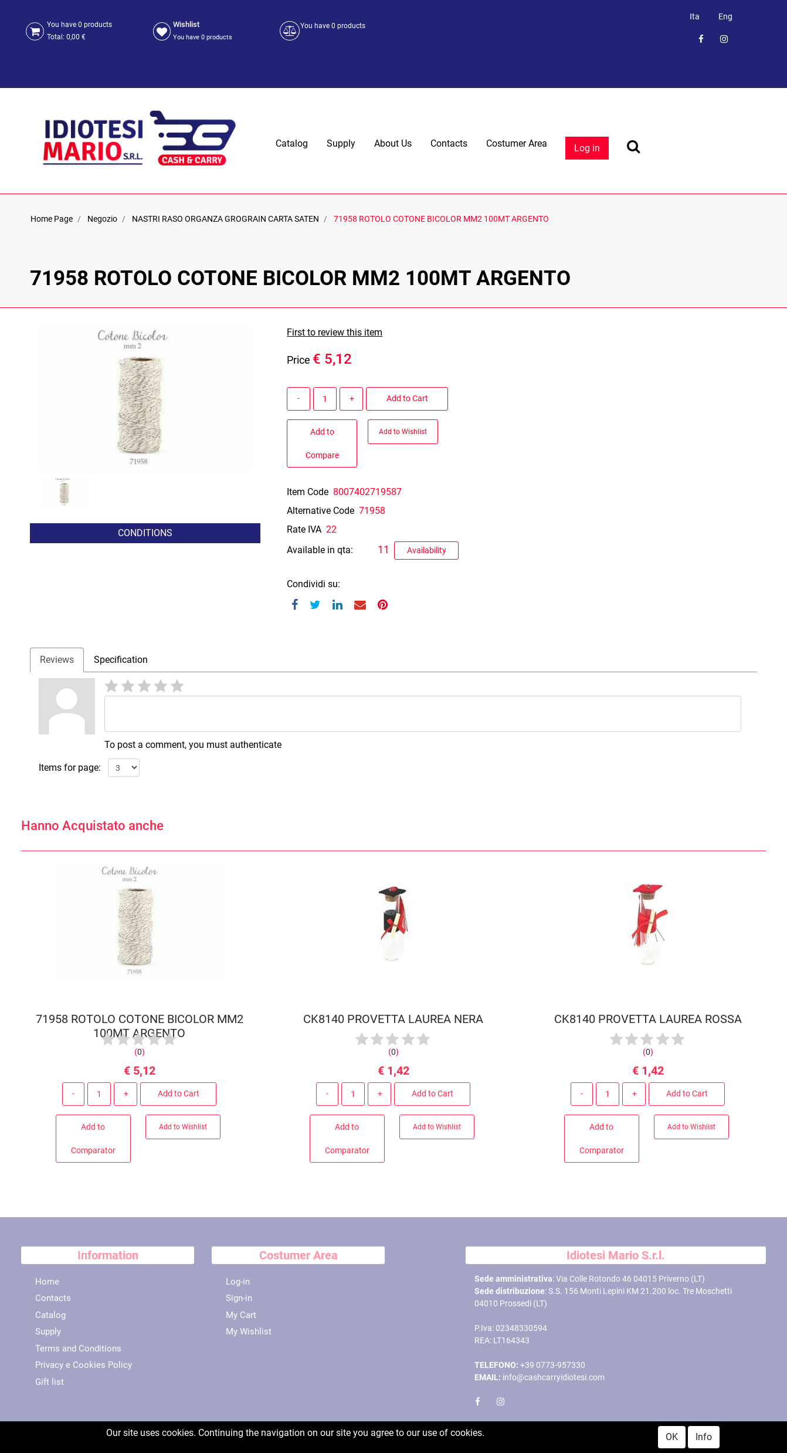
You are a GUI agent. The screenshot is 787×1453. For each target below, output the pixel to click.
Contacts (448, 143)
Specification (121, 659)
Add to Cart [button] (407, 398)
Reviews (57, 659)
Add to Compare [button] (322, 443)
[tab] (57, 660)
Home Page (51, 218)
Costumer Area (516, 143)
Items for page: (70, 767)
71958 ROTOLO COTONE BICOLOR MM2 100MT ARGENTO (441, 218)
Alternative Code (320, 510)
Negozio (102, 218)
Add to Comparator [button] (93, 1143)
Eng (725, 16)
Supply (341, 143)
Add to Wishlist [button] (403, 432)
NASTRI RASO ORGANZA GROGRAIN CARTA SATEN (225, 218)
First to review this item (334, 332)
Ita (695, 16)
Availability (426, 550)
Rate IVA (304, 529)
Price (298, 360)
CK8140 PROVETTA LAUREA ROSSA (647, 1024)
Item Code (307, 491)
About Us (393, 143)
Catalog (292, 143)
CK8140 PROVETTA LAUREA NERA (393, 1024)
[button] (68, 562)
